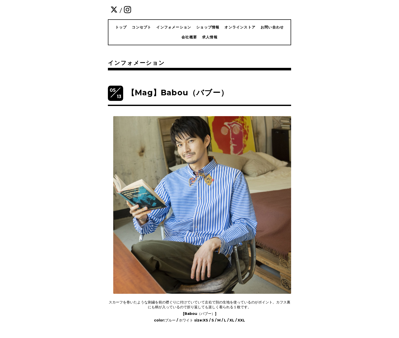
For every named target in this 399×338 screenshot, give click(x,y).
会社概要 (189, 37)
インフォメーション (173, 27)
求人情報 (210, 37)
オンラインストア (239, 27)
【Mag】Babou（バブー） (178, 92)
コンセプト (141, 27)
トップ (121, 27)
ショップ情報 (207, 27)
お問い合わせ (272, 27)
